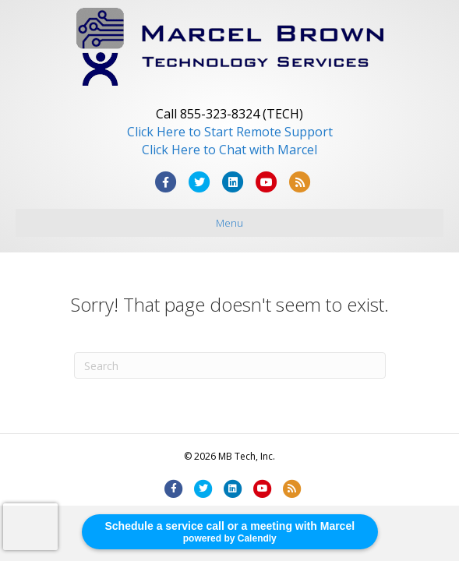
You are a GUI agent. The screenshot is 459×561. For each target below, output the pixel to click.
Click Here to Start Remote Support (230, 131)
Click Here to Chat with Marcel (229, 149)
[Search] (230, 365)
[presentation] (30, 526)
